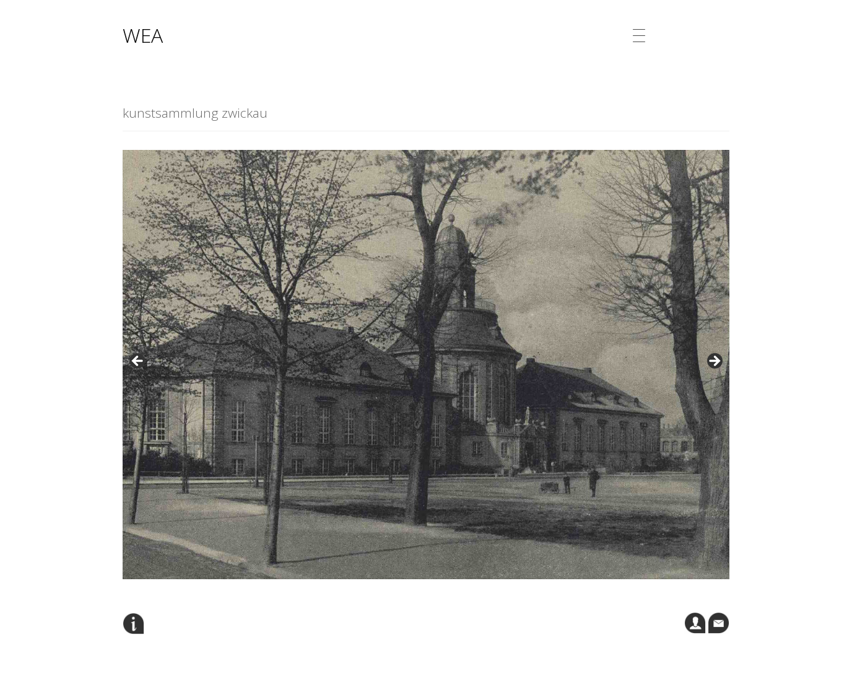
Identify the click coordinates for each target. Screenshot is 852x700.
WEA (143, 35)
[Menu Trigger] (639, 36)
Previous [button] (138, 361)
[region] (426, 364)
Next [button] (714, 361)
